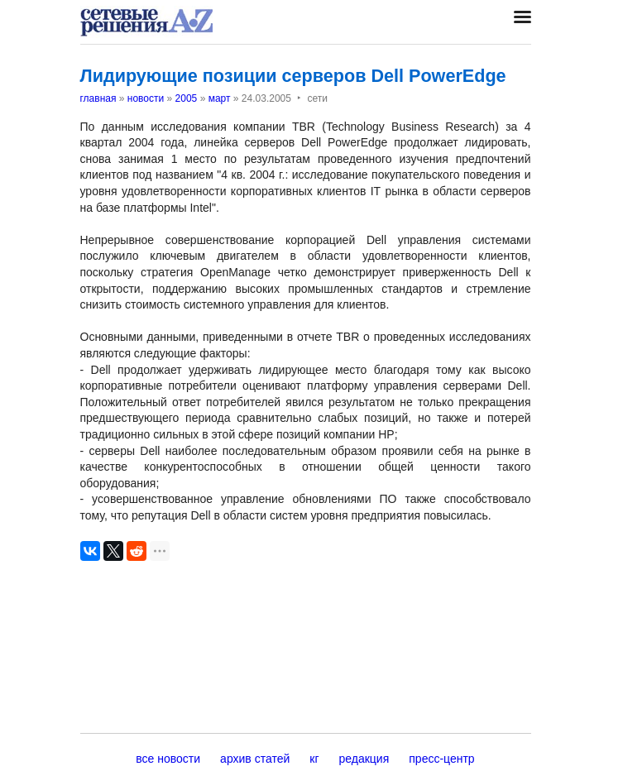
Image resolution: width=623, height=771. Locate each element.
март (219, 98)
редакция (364, 758)
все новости (168, 758)
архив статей (255, 758)
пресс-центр (441, 758)
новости (145, 98)
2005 (186, 98)
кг (314, 758)
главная (98, 98)
